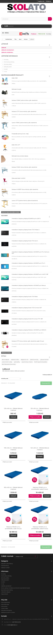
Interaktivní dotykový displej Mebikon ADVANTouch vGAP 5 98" (30, 274)
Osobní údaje (4, 608)
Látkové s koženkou (7, 52)
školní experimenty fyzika (40, 362)
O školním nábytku (5, 592)
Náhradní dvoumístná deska (20, 156)
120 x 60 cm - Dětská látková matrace (13, 409)
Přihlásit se (48, 1)
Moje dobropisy (5, 604)
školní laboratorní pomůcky (9, 364)
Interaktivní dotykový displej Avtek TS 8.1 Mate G (25, 229)
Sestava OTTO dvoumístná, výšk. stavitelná (24, 111)
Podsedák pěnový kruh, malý (20, 133)
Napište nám (41, 1)
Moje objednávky (5, 602)
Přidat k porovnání (7, 422)
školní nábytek (5, 359)
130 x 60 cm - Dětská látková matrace (13, 448)
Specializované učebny (7, 590)
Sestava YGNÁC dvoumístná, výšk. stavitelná (24, 167)
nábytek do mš (24, 359)
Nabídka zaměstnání (6, 586)
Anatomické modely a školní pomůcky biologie (12, 596)
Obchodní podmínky (9, 62)
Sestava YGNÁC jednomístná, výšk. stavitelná (24, 100)
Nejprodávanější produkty (12, 75)
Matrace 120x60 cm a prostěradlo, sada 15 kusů (39, 488)
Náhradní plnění (8, 66)
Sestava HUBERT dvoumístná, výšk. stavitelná (25, 189)
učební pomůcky (34, 359)
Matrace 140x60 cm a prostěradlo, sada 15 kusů (39, 527)
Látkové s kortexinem (7, 50)
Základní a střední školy (7, 563)
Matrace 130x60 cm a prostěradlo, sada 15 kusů (13, 527)
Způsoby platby (8, 64)
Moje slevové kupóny (6, 610)
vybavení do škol (44, 359)
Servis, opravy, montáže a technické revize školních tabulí (15, 588)
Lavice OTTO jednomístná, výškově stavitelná (25, 200)
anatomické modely (7, 362)
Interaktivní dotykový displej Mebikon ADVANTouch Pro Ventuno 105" (30, 252)
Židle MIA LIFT (16, 145)
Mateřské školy (5, 565)
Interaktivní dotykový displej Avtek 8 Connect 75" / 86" (27, 319)
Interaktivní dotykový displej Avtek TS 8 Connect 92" (27, 307)
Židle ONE (15, 78)
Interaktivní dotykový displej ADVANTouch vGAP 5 (26, 218)
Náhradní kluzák (16, 89)
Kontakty (6, 59)
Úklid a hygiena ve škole (30, 596)
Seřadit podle (4, 378)
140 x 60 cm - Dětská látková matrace (40, 448)
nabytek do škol (15, 359)
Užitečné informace (9, 56)
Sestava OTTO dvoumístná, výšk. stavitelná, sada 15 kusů (28, 341)
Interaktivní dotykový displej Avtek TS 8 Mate (25, 296)
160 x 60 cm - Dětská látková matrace (13, 488)
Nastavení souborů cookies (8, 612)
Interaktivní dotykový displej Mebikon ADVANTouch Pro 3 (28, 263)
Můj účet (4, 600)
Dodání (6, 69)
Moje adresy (4, 606)
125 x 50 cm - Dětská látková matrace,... (40, 409)
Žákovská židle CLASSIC (18, 178)
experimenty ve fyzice (27, 362)
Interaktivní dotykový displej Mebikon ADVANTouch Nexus (29, 285)
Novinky (4, 215)
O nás (5, 71)
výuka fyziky (17, 362)
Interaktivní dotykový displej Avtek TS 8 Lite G (25, 241)
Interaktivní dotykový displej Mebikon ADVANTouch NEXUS (29, 330)
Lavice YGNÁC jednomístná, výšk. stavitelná (24, 122)
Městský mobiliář (5, 567)
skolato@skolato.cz (12, 624)
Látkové (3, 47)
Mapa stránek (4, 594)
